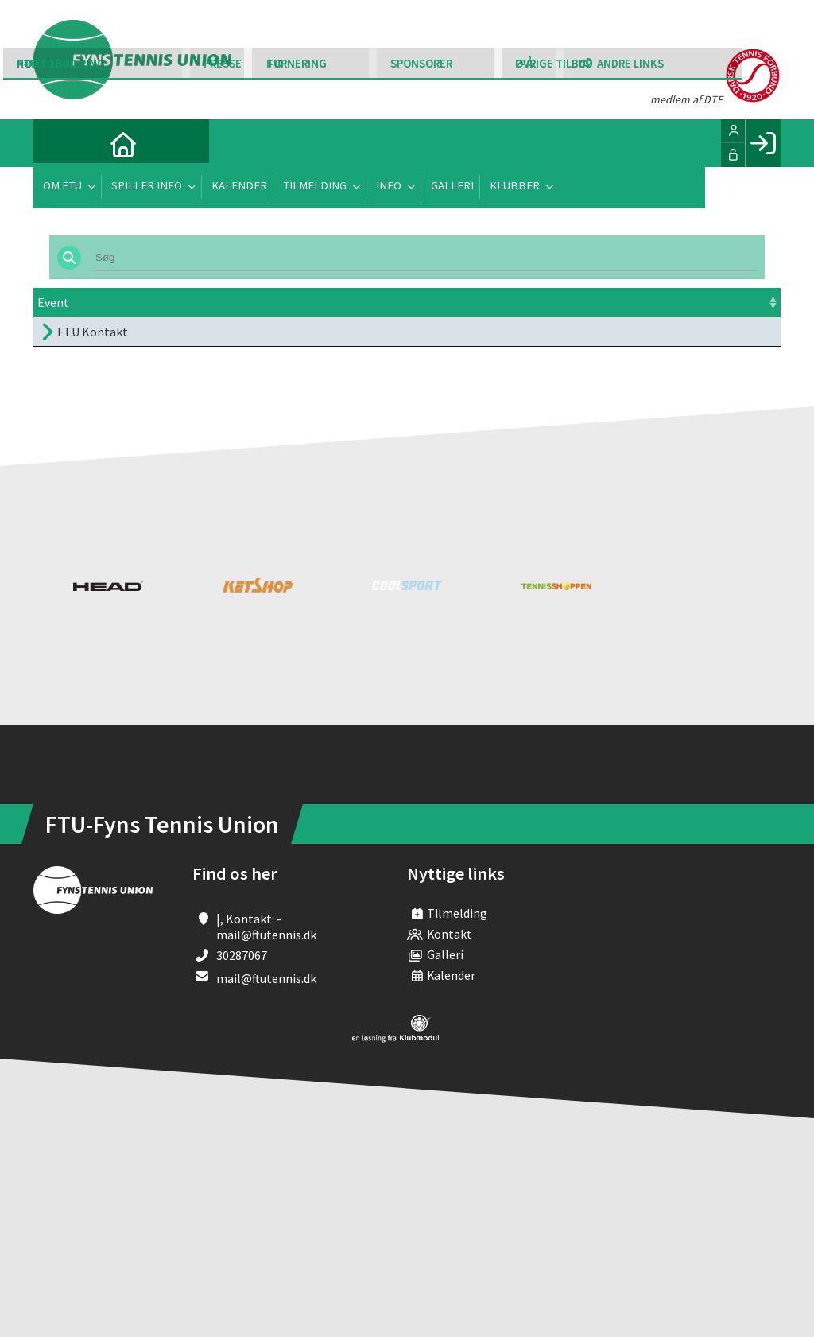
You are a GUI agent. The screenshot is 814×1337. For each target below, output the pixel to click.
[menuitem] (57, 143)
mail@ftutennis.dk (266, 978)
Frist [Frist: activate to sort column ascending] (439, 302)
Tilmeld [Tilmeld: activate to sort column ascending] (657, 302)
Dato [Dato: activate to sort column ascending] (244, 302)
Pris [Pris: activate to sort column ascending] (541, 302)
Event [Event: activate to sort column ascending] (53, 302)
